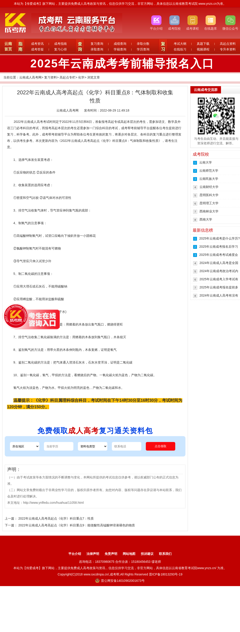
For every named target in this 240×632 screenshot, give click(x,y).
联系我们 (165, 554)
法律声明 (92, 554)
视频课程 (203, 49)
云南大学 (205, 162)
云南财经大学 (208, 187)
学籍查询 (120, 49)
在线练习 (180, 49)
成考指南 (60, 43)
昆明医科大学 (208, 195)
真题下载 (203, 43)
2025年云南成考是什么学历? (219, 238)
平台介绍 (74, 554)
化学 (81, 77)
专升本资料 (228, 49)
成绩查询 (120, 43)
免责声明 (111, 554)
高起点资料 (228, 43)
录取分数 (143, 43)
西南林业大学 (208, 211)
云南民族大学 (208, 179)
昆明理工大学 (208, 203)
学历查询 (143, 49)
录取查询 (97, 49)
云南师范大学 (208, 170)
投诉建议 (147, 554)
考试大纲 (180, 43)
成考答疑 (37, 49)
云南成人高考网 (30, 77)
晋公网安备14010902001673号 (119, 580)
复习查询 (97, 43)
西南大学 (205, 219)
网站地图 (129, 554)
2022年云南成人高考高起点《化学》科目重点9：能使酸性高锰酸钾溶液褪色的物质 (76, 525)
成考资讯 (37, 43)
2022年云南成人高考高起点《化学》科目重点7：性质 (56, 518)
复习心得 (60, 49)
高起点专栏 (67, 77)
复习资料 (50, 77)
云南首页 (8, 46)
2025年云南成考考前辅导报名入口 (122, 63)
